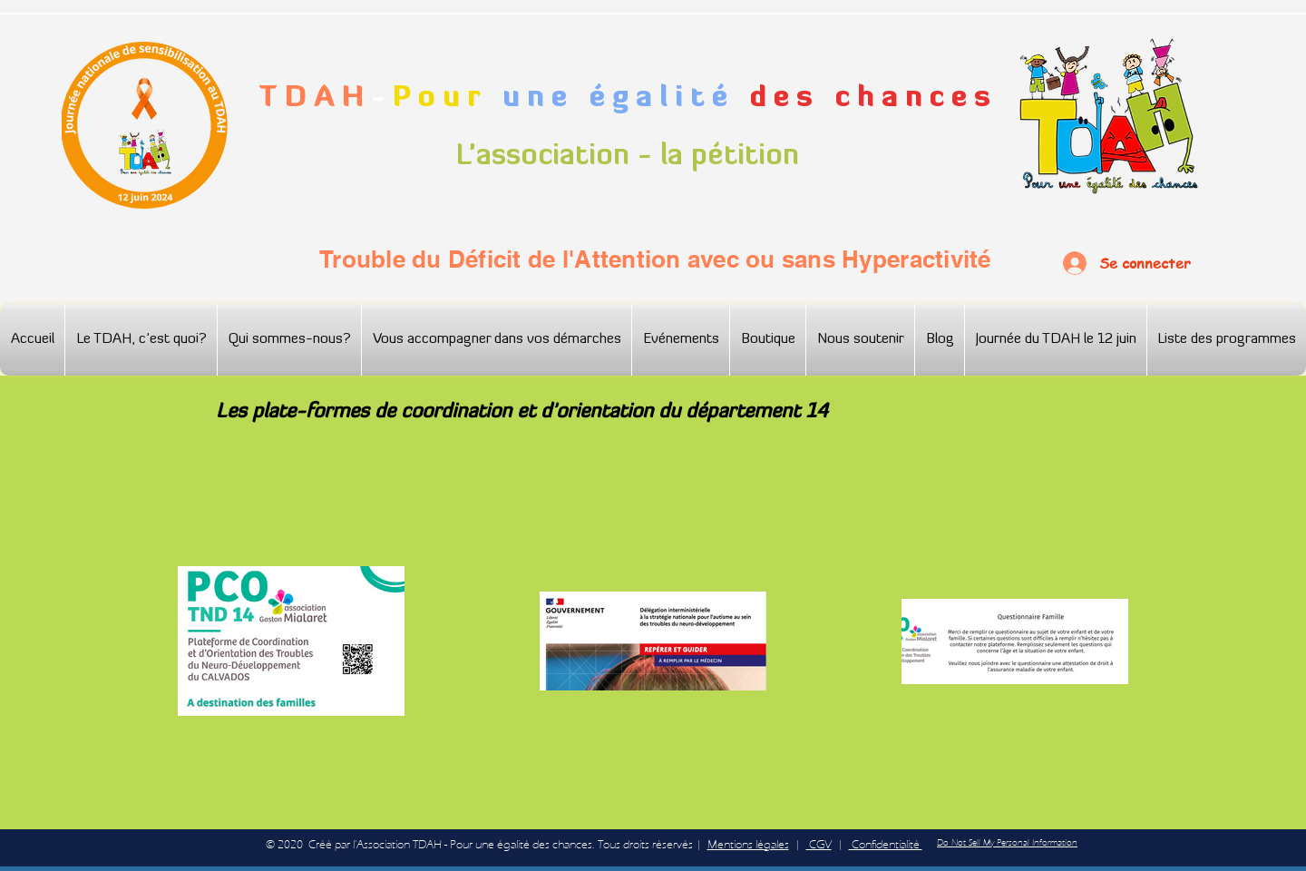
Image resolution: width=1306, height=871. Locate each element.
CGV (819, 844)
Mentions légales (748, 844)
